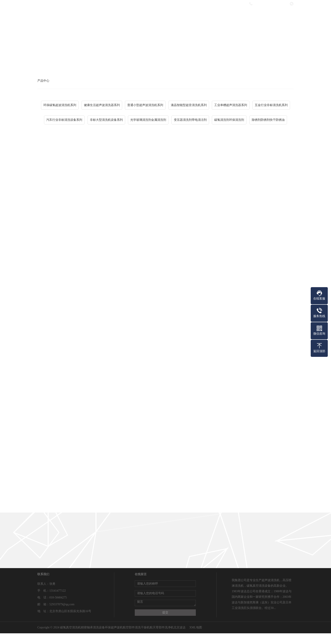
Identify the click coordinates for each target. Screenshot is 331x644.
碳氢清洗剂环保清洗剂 (229, 119)
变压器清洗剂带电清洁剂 (190, 119)
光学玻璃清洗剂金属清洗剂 (148, 119)
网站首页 (108, 15)
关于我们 (137, 15)
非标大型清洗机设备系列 (106, 119)
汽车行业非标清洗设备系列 (64, 119)
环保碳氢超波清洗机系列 (59, 105)
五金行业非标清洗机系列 (271, 105)
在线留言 (250, 15)
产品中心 (165, 15)
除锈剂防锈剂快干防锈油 (268, 119)
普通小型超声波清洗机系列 (145, 105)
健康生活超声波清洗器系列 (102, 105)
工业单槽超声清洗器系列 (230, 105)
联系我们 (279, 15)
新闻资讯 (193, 15)
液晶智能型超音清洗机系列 (189, 105)
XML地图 (195, 627)
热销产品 (222, 15)
